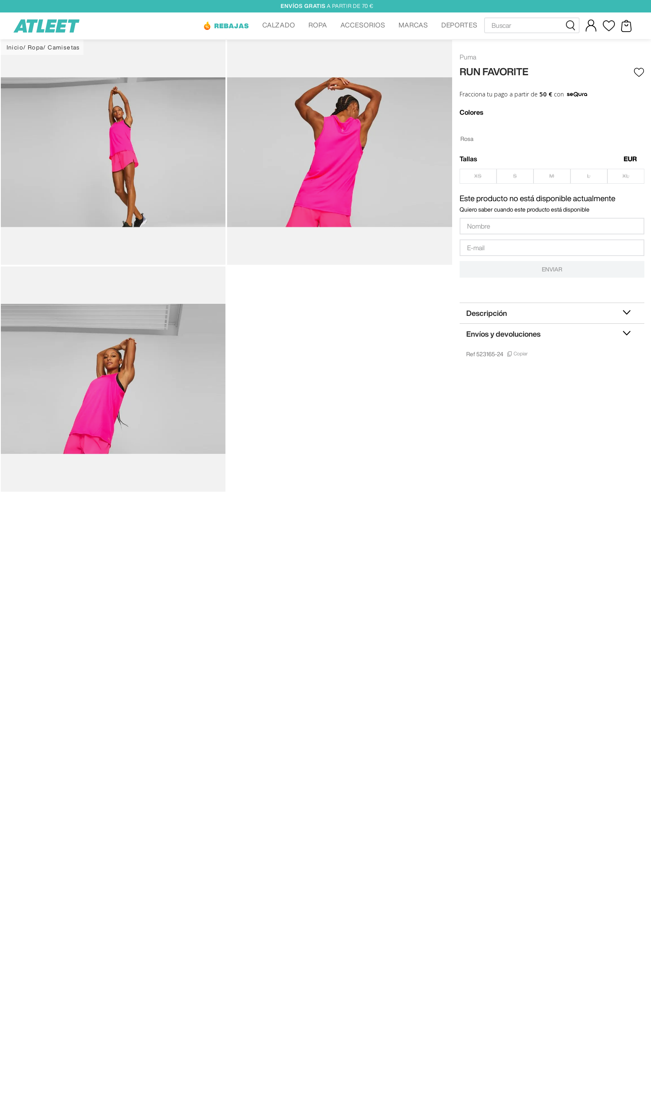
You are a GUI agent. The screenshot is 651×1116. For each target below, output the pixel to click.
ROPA (317, 25)
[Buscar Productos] (572, 25)
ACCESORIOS (362, 25)
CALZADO (279, 25)
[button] (225, 25)
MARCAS (413, 25)
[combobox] (532, 25)
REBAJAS (231, 25)
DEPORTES (459, 25)
